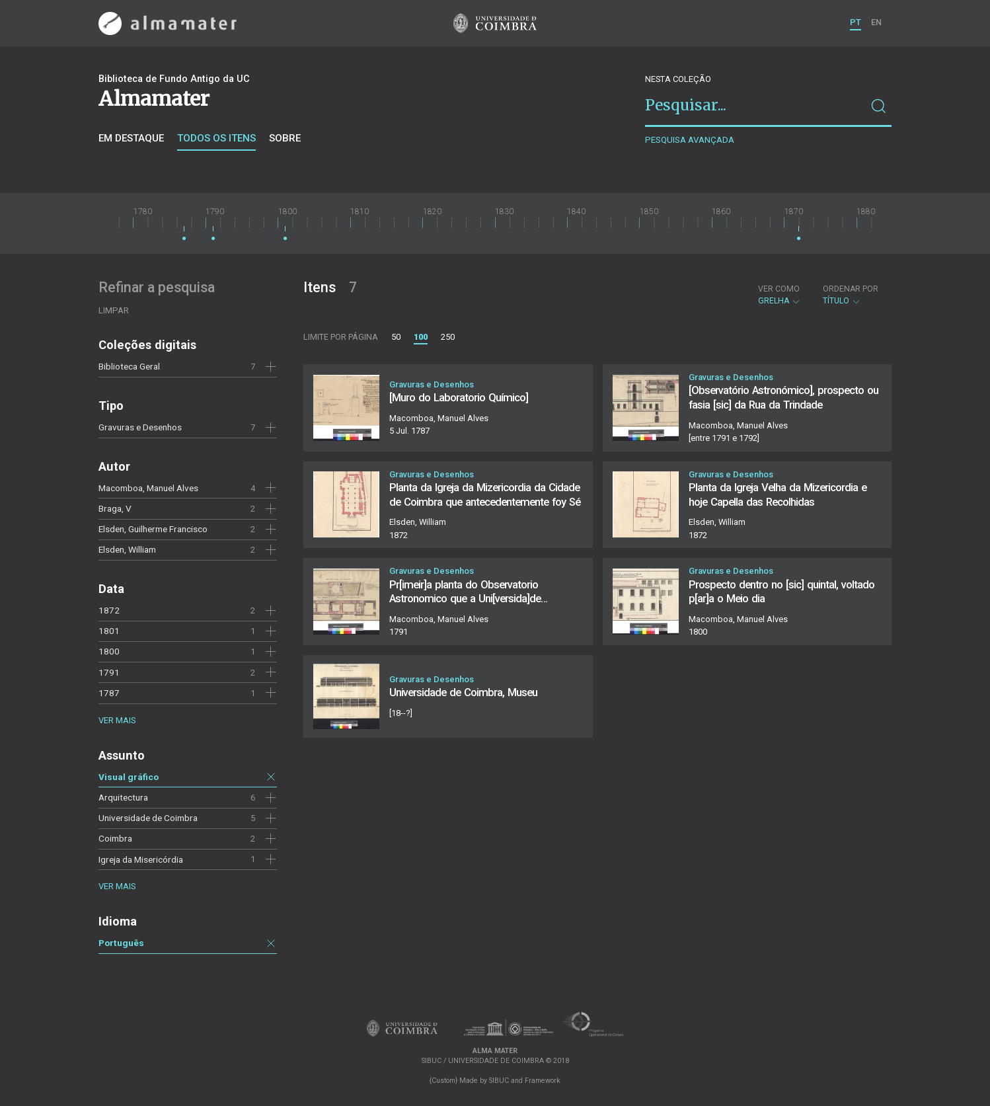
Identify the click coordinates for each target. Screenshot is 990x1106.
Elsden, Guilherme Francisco (153, 529)
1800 (109, 651)
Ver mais (116, 720)
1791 (109, 672)
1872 (109, 610)
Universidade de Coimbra (148, 817)
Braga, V (115, 508)
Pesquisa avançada (689, 140)
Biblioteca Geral (129, 366)
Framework (542, 1080)
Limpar (113, 310)
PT (855, 22)
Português (121, 942)
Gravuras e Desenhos (140, 427)
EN (876, 22)
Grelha (779, 295)
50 (395, 337)
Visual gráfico (128, 776)
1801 (109, 630)
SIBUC (499, 1080)
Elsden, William (127, 549)
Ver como (779, 289)
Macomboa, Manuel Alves (148, 488)
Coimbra (115, 838)
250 (448, 337)
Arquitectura (123, 797)
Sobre (285, 138)
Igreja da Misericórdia (140, 859)
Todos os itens (216, 138)
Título (850, 295)
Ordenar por (850, 289)
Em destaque (131, 138)
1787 (109, 693)
